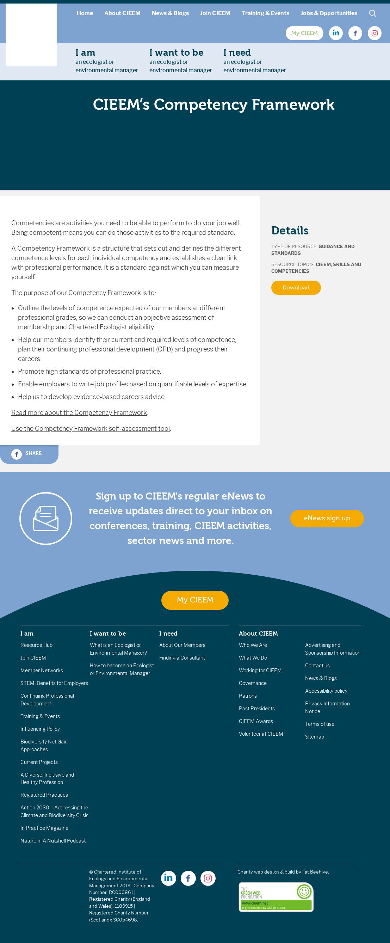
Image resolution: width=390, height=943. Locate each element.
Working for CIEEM (260, 670)
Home (85, 13)
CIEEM (323, 264)
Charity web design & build (266, 872)
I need (168, 633)
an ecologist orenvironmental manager (106, 61)
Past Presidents (257, 708)
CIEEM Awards (256, 721)
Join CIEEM (215, 13)
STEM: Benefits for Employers (54, 683)
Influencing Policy (40, 729)
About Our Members (182, 645)
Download (296, 287)
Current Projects (39, 762)
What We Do (253, 658)
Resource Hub (36, 645)
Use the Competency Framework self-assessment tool (90, 429)
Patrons (248, 696)
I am (27, 633)
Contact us (317, 665)
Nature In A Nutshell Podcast (53, 841)
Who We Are (253, 645)
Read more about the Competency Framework (79, 413)
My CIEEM (304, 33)
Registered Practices (44, 795)
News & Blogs (170, 13)
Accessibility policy (326, 691)
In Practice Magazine (44, 828)
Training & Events (265, 13)
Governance (253, 683)
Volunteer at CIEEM (261, 734)
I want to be (108, 633)
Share (26, 454)
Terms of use (319, 724)
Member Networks (41, 670)
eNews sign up (327, 518)
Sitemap (314, 737)
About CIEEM (122, 13)
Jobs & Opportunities (329, 13)
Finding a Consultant (182, 658)
